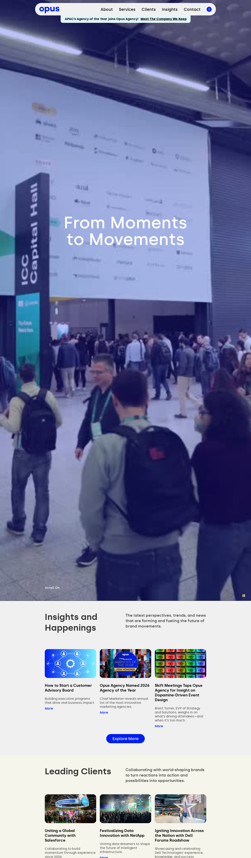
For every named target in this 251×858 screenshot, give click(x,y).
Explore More (125, 738)
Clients (149, 9)
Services (127, 9)
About (107, 9)
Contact (192, 9)
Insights (170, 9)
